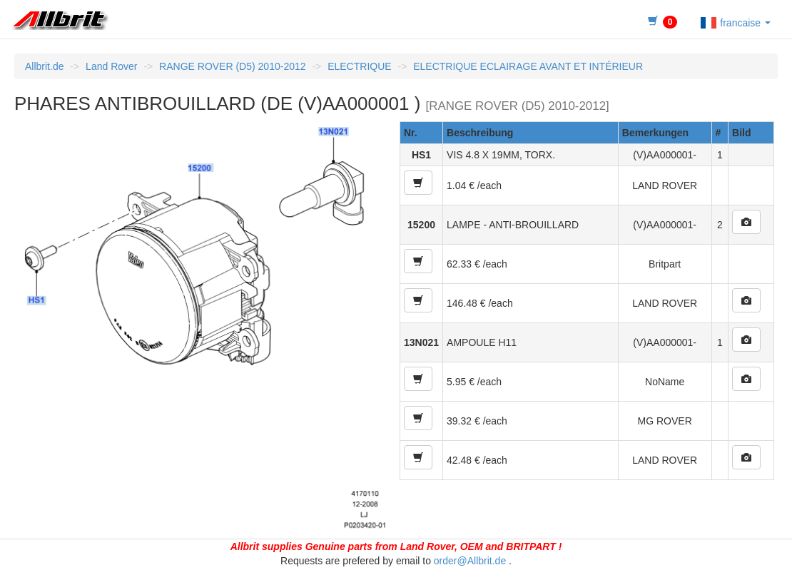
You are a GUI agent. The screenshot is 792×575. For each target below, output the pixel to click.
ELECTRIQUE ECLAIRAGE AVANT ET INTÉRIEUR (528, 66)
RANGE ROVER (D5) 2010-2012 (232, 66)
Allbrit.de (44, 66)
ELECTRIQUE (359, 66)
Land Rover (111, 66)
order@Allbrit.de (470, 560)
